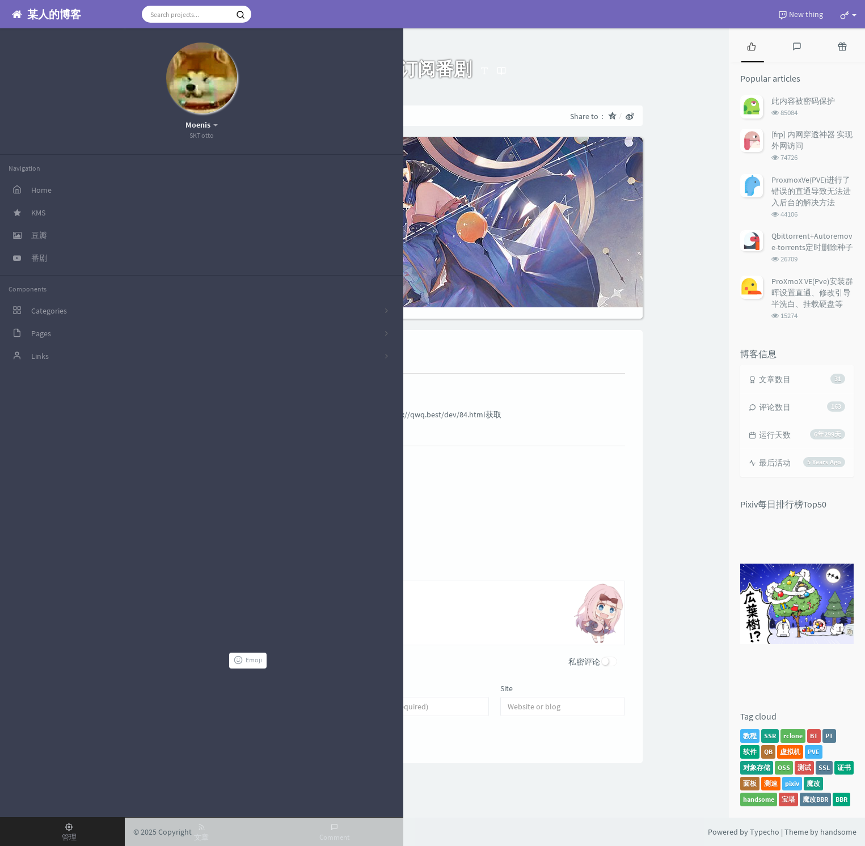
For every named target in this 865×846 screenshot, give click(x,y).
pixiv (792, 783)
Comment (248, 566)
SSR (770, 735)
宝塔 (788, 799)
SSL (824, 767)
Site (506, 688)
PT (829, 735)
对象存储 (756, 767)
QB (768, 751)
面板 (750, 783)
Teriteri (298, 457)
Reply (269, 432)
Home (235, 116)
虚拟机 (790, 751)
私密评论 (584, 662)
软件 (750, 751)
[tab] (751, 45)
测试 (804, 767)
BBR (841, 799)
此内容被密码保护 (803, 101)
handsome (758, 799)
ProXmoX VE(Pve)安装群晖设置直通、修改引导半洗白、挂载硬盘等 (812, 292)
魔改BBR (815, 799)
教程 (750, 735)
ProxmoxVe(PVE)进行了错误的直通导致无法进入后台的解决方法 (811, 191)
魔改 (813, 783)
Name (241, 688)
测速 (771, 783)
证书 (844, 767)
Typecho (764, 832)
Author (327, 458)
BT (814, 735)
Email (377, 688)
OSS (784, 767)
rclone (793, 735)
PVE (814, 751)
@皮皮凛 (301, 488)
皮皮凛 (269, 385)
